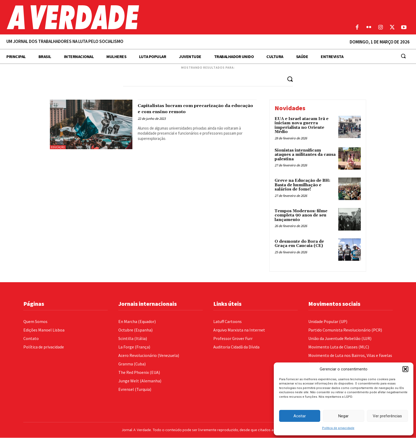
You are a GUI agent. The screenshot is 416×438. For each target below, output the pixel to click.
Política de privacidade (338, 428)
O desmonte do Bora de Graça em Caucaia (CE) (299, 244)
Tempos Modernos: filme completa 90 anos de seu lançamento (301, 216)
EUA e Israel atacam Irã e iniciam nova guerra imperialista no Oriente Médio (301, 125)
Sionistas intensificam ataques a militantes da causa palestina (305, 155)
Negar (343, 416)
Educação (58, 147)
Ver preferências (387, 416)
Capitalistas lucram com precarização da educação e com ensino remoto (193, 108)
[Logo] (156, 17)
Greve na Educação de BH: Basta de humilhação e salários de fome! (302, 185)
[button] (405, 369)
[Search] (290, 78)
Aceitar (299, 416)
